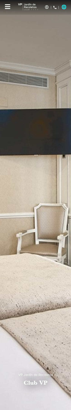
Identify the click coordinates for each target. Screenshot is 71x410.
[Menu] (8, 7)
